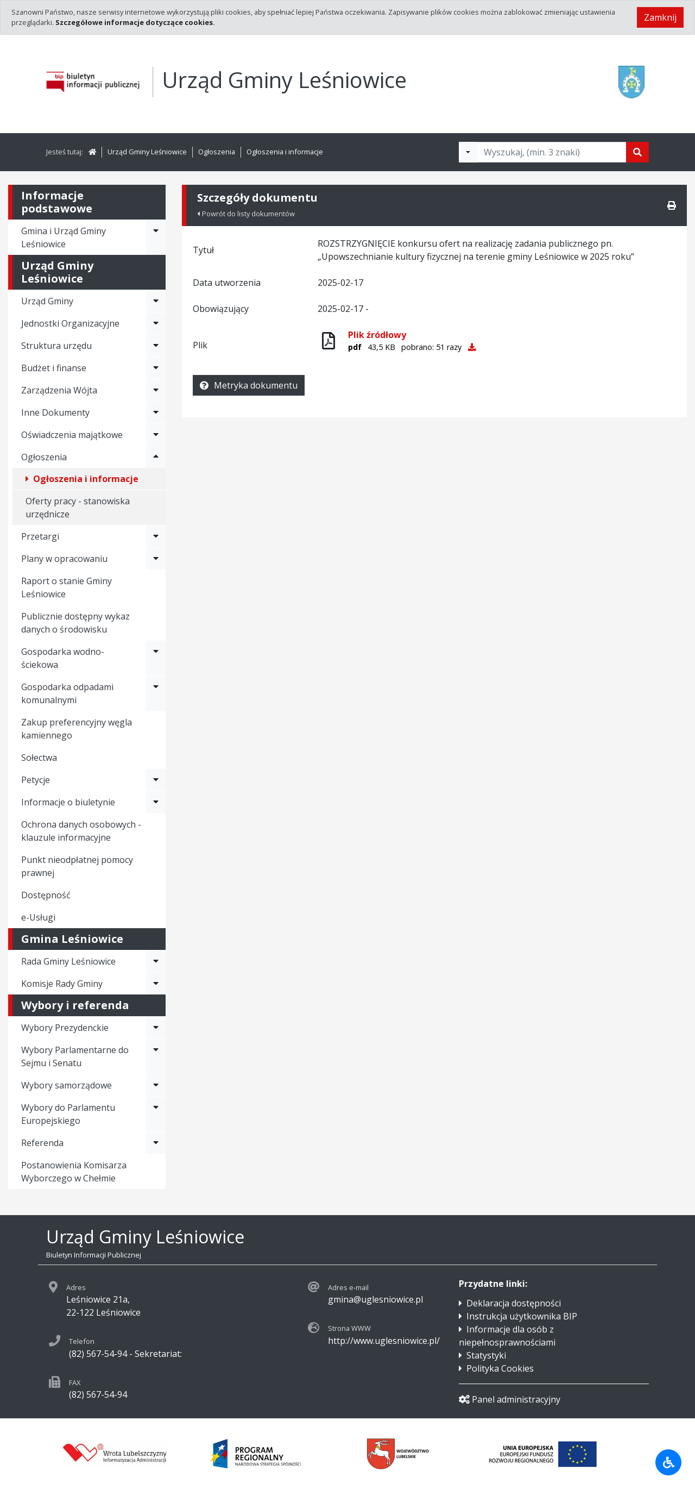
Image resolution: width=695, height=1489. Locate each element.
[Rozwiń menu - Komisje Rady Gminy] (156, 983)
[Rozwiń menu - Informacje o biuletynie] (156, 802)
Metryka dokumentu (249, 385)
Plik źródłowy (377, 335)
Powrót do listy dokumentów (246, 213)
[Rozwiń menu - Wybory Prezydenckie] (156, 1027)
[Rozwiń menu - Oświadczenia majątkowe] (156, 435)
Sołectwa (39, 758)
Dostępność (46, 895)
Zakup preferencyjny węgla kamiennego (76, 728)
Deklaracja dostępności (513, 1303)
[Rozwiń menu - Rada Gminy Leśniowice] (156, 961)
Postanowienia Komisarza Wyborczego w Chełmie (74, 1171)
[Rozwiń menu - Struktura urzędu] (156, 345)
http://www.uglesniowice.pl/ (384, 1341)
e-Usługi (38, 917)
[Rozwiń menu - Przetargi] (156, 536)
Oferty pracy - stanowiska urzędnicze (78, 507)
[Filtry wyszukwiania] (468, 152)
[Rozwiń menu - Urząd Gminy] (156, 301)
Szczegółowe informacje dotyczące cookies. (135, 22)
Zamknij (660, 17)
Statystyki (486, 1355)
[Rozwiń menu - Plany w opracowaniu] (156, 559)
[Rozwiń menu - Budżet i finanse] (156, 368)
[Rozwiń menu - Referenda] (156, 1143)
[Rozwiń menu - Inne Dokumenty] (156, 412)
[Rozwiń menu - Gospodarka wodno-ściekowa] (156, 658)
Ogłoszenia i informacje (285, 152)
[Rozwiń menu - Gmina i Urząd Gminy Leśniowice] (156, 237)
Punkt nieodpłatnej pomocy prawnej (77, 866)
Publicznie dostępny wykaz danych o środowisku (75, 622)
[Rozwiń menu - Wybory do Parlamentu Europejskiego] (156, 1114)
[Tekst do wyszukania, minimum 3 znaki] (552, 152)
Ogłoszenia (216, 152)
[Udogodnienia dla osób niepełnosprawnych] (668, 1462)
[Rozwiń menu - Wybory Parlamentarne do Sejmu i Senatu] (156, 1056)
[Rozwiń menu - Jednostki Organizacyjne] (156, 323)
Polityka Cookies (500, 1368)
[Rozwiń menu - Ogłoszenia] (156, 457)
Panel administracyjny (509, 1399)
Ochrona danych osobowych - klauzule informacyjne (81, 830)
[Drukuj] (671, 205)
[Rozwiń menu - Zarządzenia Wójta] (156, 390)
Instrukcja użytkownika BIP (521, 1316)
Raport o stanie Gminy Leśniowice (66, 587)
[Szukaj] (637, 152)
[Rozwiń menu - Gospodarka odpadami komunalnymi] (156, 693)
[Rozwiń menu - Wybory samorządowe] (156, 1085)
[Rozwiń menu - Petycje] (156, 780)
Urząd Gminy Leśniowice (147, 152)
